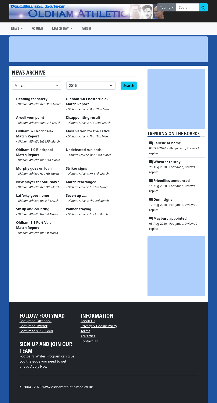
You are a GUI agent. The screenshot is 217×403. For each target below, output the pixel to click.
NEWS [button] (15, 28)
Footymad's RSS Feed (36, 331)
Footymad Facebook (35, 321)
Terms (85, 331)
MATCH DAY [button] (61, 28)
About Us (88, 321)
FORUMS (37, 28)
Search (128, 85)
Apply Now (38, 366)
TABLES (86, 28)
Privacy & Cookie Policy (99, 326)
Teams (165, 7)
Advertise (88, 336)
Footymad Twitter (33, 326)
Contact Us (89, 341)
